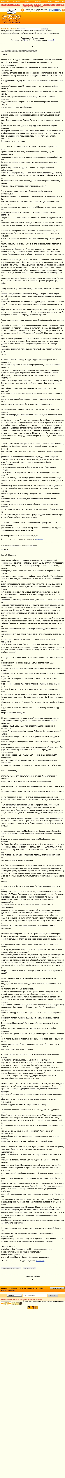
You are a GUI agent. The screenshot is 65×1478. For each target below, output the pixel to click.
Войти (53, 5)
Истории (16, 1)
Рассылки (37, 5)
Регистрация (60, 5)
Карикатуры (60, 1)
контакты (16, 1299)
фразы (3, 1290)
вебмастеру (31, 1299)
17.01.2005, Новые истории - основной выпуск (19, 50)
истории (22, 1288)
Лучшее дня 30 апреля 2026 (10, 5)
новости (39, 1299)
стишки (11, 1290)
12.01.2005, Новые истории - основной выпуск (19, 546)
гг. (27, 40)
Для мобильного (27, 5)
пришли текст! (57, 1288)
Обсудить (22, 539)
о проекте (23, 1299)
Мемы (27, 1)
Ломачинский (39, 539)
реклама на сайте (6, 1299)
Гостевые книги (38, 6)
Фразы (37, 1)
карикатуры (32, 1288)
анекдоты (13, 1288)
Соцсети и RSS (27, 6)
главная (4, 1288)
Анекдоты (5, 1)
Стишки (49, 1)
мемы (41, 1288)
